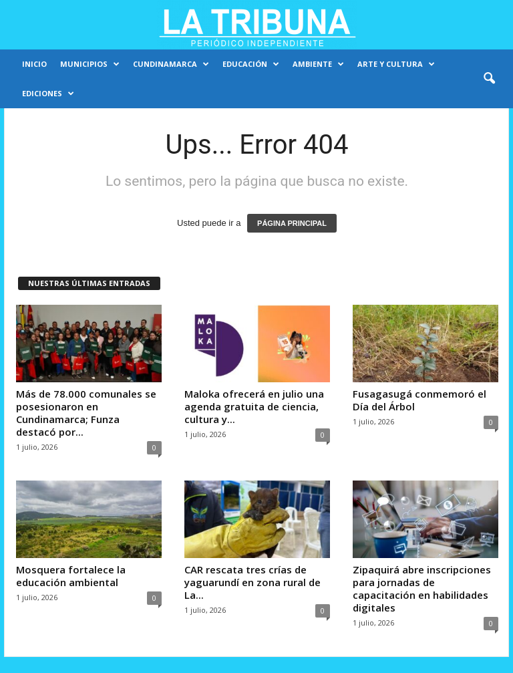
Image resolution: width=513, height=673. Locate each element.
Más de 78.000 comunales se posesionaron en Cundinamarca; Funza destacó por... (86, 412)
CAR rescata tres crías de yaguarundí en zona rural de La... (252, 582)
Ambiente (318, 64)
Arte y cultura (396, 64)
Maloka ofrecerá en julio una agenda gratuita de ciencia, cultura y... (254, 406)
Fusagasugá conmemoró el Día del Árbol (419, 400)
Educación (250, 64)
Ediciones (48, 93)
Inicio (34, 64)
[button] (489, 79)
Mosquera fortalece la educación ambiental (71, 576)
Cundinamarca (171, 64)
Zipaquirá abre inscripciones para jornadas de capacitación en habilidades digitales (422, 588)
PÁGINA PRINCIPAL (292, 223)
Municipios (90, 64)
